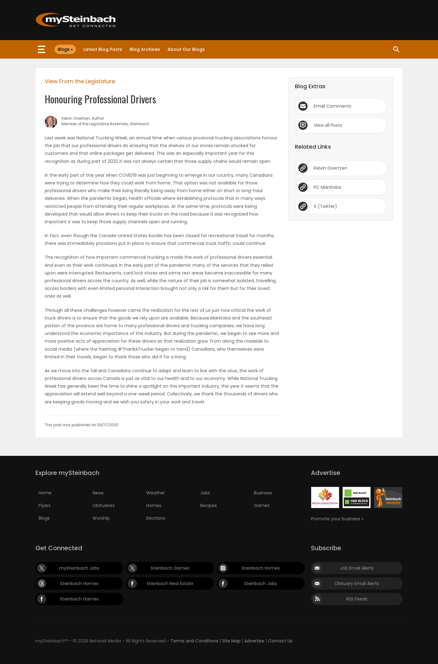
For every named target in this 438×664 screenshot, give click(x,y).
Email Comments (332, 106)
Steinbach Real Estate (170, 583)
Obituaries (104, 505)
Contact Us (280, 641)
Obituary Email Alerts (356, 583)
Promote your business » (337, 519)
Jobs (205, 493)
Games (262, 505)
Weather (155, 493)
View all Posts (328, 125)
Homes (153, 505)
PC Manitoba (327, 187)
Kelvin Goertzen (330, 168)
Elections (155, 518)
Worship (101, 518)
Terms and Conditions (194, 641)
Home (45, 493)
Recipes (208, 505)
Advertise (254, 641)
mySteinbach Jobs (79, 568)
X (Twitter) (325, 206)
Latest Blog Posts (102, 49)
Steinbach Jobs (260, 583)
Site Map (231, 641)
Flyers (45, 505)
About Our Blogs (186, 49)
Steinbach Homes (261, 568)
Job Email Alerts (357, 568)
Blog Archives (145, 49)
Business (263, 493)
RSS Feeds (356, 599)
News (98, 493)
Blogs (44, 518)
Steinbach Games (170, 568)
